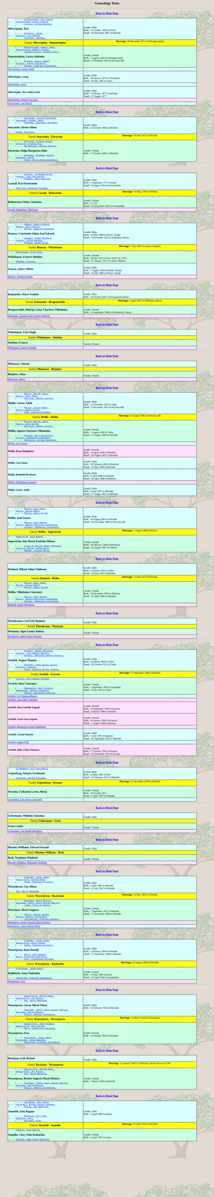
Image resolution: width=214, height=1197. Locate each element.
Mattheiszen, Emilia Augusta (40, 154)
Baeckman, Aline (25, 167)
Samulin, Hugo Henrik (28, 1182)
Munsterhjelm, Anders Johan (40, 50)
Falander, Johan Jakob (37, 911)
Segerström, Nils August (30, 560)
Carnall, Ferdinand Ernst (39, 184)
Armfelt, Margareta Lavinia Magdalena (27, 759)
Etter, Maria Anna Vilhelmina (41, 169)
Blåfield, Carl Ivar (36, 1167)
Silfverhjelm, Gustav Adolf (21, 74)
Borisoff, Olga (33, 1172)
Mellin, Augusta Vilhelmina (32, 954)
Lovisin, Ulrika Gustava (38, 25)
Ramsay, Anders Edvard (37, 236)
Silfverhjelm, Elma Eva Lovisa (23, 105)
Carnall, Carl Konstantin (31, 187)
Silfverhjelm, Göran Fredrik (32, 22)
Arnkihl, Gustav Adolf (37, 65)
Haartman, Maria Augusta (30, 1055)
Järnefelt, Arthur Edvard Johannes (36, 1155)
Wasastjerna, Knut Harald (31, 1071)
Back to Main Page (107, 13)
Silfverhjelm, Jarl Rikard (20, 109)
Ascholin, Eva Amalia (28, 37)
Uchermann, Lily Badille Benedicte (25, 864)
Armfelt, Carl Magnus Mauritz (33, 682)
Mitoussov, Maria (16, 394)
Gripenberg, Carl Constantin (32, 801)
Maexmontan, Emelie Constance (33, 722)
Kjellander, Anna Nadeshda (31, 1086)
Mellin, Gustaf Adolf (36, 424)
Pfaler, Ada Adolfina (36, 1157)
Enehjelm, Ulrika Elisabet (31, 811)
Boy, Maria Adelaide (28, 926)
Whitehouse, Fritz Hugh (29, 267)
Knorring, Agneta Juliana (39, 415)
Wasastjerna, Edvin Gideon (31, 981)
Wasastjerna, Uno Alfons (30, 1040)
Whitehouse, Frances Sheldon (22, 363)
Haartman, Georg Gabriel (38, 936)
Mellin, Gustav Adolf (28, 532)
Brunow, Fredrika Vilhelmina (40, 71)
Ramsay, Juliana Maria (37, 575)
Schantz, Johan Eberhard (38, 251)
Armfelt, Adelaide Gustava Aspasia (44, 684)
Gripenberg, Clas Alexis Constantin (25, 833)
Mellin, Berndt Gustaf (37, 951)
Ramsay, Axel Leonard (28, 239)
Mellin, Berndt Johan (36, 409)
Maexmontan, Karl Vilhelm (39, 719)
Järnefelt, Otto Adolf (37, 1152)
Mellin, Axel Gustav (28, 442)
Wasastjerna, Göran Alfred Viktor (24, 964)
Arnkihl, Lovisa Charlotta (31, 68)
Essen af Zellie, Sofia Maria (33, 573)
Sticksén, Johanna (34, 40)
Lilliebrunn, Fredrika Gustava (42, 956)
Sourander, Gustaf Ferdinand (40, 124)
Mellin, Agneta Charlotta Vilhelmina (37, 547)
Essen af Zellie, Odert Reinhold (43, 570)
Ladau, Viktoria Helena (37, 941)
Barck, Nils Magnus (35, 994)
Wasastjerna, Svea (16, 1022)
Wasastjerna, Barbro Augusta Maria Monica (29, 960)
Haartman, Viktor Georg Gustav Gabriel (38, 939)
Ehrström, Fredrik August (39, 149)
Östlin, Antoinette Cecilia (40, 725)
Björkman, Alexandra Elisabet (41, 129)
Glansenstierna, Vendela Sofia (42, 55)
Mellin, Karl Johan (27, 412)
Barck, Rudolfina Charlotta (32, 996)
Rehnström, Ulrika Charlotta (40, 460)
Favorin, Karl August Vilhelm (33, 710)
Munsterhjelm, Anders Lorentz (33, 53)
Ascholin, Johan (33, 35)
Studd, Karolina (25, 139)
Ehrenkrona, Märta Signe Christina (25, 664)
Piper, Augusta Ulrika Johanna (42, 700)
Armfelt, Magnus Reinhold (39, 679)
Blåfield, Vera (25, 1170)
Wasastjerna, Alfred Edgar (31, 913)
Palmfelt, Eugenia (26, 697)
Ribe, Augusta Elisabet (37, 430)
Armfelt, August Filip (18, 774)
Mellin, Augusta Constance (39, 241)
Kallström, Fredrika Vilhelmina (34, 1019)
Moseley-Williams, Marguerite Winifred (27, 896)
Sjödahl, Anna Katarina (37, 190)
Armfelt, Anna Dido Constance (23, 732)
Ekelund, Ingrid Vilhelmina (21, 632)
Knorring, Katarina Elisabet (32, 199)
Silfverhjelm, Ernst (17, 90)
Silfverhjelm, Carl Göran (39, 19)
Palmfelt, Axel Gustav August (41, 694)
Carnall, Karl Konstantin (39, 455)
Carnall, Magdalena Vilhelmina (23, 221)
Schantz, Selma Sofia (36, 257)
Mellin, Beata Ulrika (28, 427)
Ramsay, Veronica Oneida (20, 292)
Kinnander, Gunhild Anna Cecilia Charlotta (29, 331)
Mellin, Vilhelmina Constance (22, 503)
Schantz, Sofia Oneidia (29, 254)
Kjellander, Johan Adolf (30, 1009)
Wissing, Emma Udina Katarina (33, 1192)
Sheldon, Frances (26, 276)
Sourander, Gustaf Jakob (30, 126)
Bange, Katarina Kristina (39, 916)
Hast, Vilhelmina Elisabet (39, 999)
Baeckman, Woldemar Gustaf (39, 164)
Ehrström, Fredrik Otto (29, 151)
